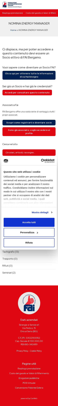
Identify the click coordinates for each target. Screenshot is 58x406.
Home (13, 30)
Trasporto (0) (9, 258)
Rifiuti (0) (7, 265)
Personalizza (29, 232)
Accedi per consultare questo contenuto (27, 92)
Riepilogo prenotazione (12, 13)
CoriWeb (33, 398)
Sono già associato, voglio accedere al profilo (29, 132)
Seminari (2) (8, 272)
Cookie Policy (36, 351)
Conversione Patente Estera (29, 387)
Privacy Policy (22, 351)
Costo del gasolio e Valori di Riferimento (29, 373)
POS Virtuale (29, 383)
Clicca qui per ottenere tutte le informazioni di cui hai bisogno (29, 75)
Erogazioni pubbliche (29, 378)
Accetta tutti (29, 222)
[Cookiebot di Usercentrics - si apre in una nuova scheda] (41, 161)
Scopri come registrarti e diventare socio (29, 122)
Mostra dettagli (40, 212)
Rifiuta (29, 242)
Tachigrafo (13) (10, 251)
